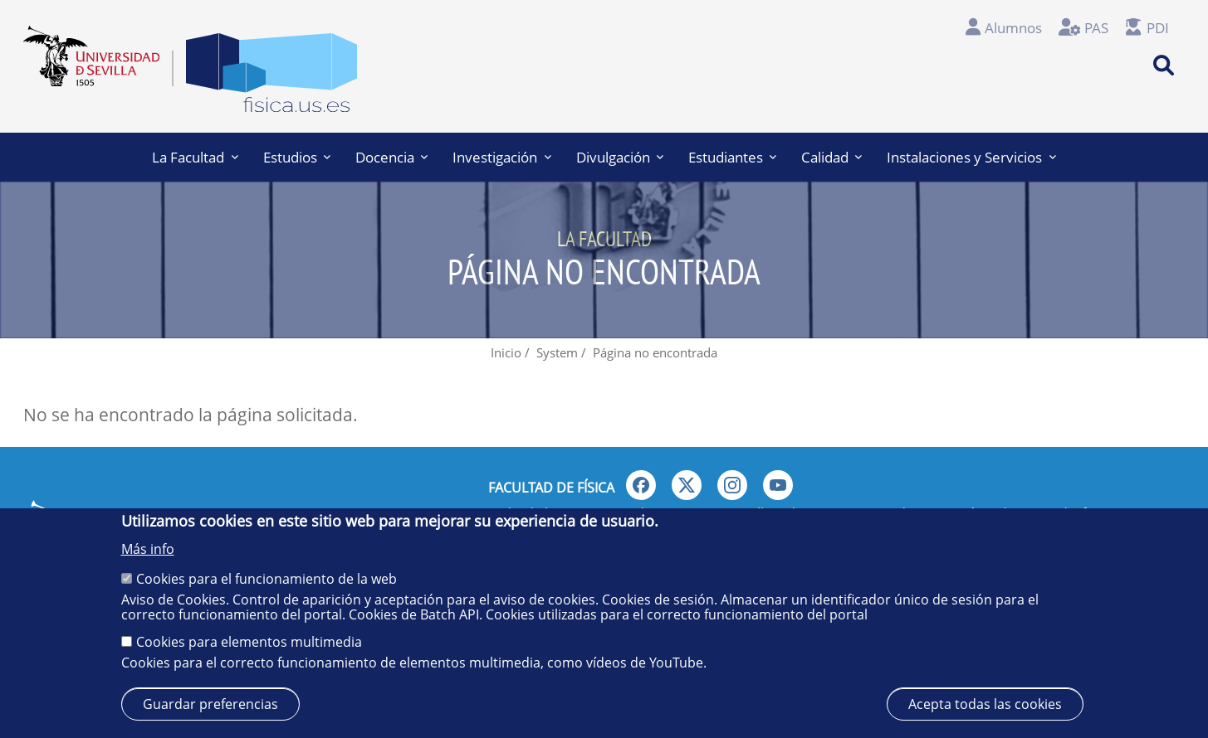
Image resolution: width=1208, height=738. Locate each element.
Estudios (296, 157)
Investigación (501, 157)
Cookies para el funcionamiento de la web (266, 579)
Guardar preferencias (210, 704)
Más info (147, 548)
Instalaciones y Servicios (971, 157)
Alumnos (1013, 27)
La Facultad (194, 157)
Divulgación (619, 157)
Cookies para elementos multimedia (249, 642)
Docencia (391, 157)
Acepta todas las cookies (985, 704)
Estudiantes (732, 157)
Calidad (831, 157)
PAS (1096, 27)
